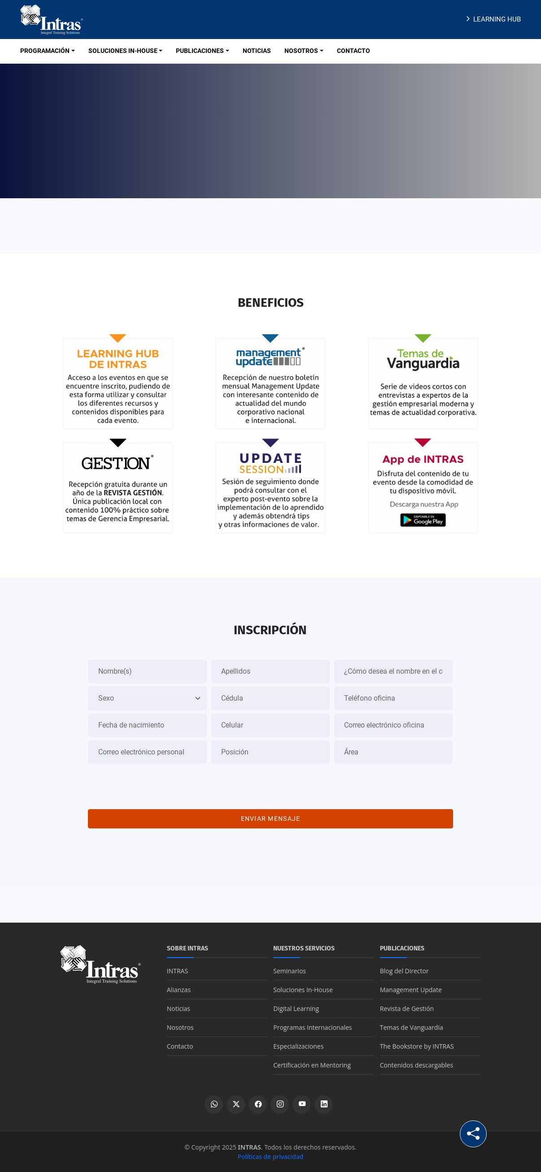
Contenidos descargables (416, 1065)
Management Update (411, 989)
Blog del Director (404, 971)
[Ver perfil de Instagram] (279, 1104)
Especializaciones (298, 1046)
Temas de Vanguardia (411, 1027)
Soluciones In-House (303, 989)
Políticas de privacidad (270, 1156)
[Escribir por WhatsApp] (214, 1104)
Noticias (178, 1008)
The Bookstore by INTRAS (417, 1046)
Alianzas (179, 989)
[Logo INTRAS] (51, 18)
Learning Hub (492, 19)
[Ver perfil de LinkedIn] (323, 1104)
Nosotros (180, 1027)
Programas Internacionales (312, 1027)
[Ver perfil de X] (236, 1104)
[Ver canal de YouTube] (301, 1104)
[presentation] (270, 784)
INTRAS (177, 971)
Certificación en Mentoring (312, 1065)
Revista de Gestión (407, 1008)
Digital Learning (296, 1008)
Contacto (180, 1046)
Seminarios (289, 971)
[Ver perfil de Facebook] (258, 1104)
